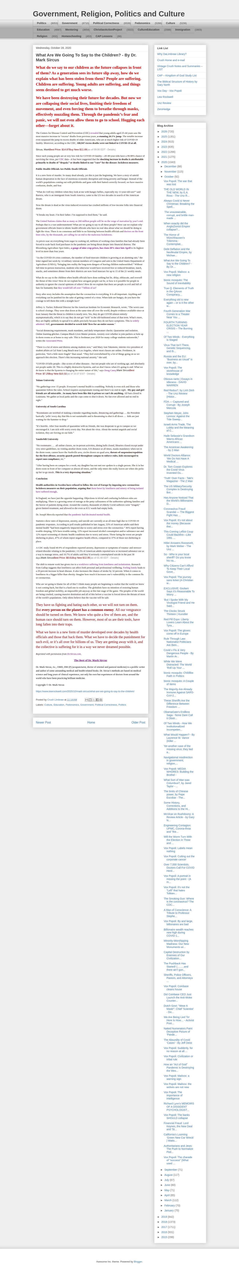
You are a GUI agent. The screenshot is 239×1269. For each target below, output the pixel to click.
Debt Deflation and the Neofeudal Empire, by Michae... (178, 252)
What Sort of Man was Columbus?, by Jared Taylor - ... (177, 783)
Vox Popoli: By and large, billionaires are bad (178, 923)
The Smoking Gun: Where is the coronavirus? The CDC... (179, 901)
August (168, 1174)
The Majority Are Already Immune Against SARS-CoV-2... (179, 692)
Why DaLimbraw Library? (172, 54)
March (168, 1200)
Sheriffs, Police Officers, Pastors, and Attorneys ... (178, 978)
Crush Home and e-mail (171, 60)
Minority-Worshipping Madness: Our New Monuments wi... (176, 944)
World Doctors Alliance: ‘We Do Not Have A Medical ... (177, 458)
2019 (164, 1216)
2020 (164, 162)
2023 (164, 146)
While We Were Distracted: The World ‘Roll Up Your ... (178, 664)
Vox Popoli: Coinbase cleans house (176, 988)
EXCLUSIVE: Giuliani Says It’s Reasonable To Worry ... (179, 591)
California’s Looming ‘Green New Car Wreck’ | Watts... (179, 1137)
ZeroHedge (163, 109)
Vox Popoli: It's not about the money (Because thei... (178, 523)
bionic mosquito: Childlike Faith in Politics (178, 674)
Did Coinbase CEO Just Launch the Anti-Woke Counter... (178, 997)
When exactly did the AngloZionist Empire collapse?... (177, 226)
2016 (164, 1232)
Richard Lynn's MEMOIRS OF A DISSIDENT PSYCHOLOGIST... (179, 1106)
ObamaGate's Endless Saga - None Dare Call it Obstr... (178, 715)
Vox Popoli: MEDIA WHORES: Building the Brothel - (178, 772)
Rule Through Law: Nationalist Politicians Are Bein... (177, 642)
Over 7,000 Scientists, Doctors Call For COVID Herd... (179, 867)
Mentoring (71, 29)
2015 (164, 1237)
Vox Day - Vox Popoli (169, 90)
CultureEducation (149, 29)
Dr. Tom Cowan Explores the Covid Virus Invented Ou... (178, 470)
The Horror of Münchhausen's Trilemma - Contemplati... (174, 239)
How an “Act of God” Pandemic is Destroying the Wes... (179, 1067)
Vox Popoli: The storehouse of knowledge (173, 370)
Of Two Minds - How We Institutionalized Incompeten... (178, 726)
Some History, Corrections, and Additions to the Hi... (177, 805)
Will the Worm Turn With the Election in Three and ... (178, 840)
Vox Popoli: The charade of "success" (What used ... (178, 1160)
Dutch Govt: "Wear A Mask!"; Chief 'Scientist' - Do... (179, 1009)
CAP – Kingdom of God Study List (177, 75)
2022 (164, 151)
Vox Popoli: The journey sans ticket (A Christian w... (178, 580)
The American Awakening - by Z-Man (178, 449)
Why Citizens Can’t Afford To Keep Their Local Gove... (178, 568)
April (167, 1195)
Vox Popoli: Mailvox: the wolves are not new (178, 1085)
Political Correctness (106, 23)
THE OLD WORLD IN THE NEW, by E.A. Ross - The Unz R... (177, 192)
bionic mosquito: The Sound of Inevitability (177, 282)
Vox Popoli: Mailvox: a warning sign (176, 1077)
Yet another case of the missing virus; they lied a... (178, 749)
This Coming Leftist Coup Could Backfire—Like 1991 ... (178, 534)
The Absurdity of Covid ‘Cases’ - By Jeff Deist (178, 1041)
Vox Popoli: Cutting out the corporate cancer (179, 858)
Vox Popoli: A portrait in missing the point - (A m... (177, 879)
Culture (170, 23)
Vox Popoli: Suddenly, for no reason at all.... (178, 1050)
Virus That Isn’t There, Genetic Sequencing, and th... (177, 348)
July (167, 1179)
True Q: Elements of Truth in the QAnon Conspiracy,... (179, 291)
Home (91, 722)
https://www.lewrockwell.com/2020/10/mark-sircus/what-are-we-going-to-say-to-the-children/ (85, 691)
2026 (164, 131)
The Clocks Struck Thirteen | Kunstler (176, 612)
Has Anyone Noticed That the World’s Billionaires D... (178, 500)
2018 (164, 1221)
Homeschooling (71, 36)
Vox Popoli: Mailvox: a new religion (176, 273)
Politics (41, 23)
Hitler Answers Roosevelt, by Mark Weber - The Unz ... (179, 546)
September (171, 1169)
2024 (164, 141)
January (169, 1210)
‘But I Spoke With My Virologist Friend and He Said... (179, 603)
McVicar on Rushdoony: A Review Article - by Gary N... (179, 817)
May (167, 1190)
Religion (42, 36)
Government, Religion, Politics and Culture (109, 14)
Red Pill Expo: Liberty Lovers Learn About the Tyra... (179, 622)
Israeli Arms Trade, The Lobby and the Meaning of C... (179, 427)
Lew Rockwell (165, 96)
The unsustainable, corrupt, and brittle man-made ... (179, 215)
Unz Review (164, 103)
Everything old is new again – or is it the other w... (179, 302)
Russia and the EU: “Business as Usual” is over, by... (178, 359)
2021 (164, 156)
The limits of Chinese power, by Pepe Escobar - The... (176, 794)
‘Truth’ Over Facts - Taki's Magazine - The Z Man (178, 480)
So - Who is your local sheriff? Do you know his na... (177, 557)
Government (69, 23)
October (169, 176)
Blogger (138, 1261)
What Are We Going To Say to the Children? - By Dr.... (178, 263)
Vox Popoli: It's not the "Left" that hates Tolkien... (177, 890)
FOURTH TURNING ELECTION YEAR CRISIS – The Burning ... (178, 327)
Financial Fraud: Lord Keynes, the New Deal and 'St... (178, 1126)
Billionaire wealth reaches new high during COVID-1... (178, 932)
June (167, 1184)
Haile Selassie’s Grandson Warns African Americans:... (179, 439)
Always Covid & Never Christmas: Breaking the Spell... (179, 203)
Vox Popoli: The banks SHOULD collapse (177, 1116)
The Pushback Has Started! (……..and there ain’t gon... (176, 966)
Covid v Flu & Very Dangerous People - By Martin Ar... (179, 653)
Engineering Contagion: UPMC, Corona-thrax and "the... (177, 828)
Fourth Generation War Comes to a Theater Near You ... (177, 314)
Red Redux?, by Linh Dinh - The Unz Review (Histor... (179, 393)
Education (43, 29)
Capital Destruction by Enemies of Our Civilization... (176, 955)
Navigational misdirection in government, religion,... (178, 760)
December (170, 166)
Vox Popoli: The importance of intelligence (173, 1095)
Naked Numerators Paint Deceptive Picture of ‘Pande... (178, 1031)
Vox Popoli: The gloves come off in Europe (177, 632)
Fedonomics (142, 23)
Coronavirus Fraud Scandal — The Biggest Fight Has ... (179, 512)
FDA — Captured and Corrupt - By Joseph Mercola (177, 405)
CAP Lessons (104, 36)
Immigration (182, 29)
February (170, 1205)
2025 (164, 136)
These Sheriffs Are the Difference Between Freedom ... (177, 703)
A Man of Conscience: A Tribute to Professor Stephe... (177, 913)
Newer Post (43, 722)
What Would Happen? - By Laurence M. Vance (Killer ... (179, 737)
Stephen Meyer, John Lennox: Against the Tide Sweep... (177, 416)
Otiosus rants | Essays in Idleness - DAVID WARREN (178, 382)
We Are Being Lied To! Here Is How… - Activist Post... (179, 1020)
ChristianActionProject (108, 29)
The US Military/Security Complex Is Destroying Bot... (178, 489)
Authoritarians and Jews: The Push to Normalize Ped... (178, 1149)
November (170, 171)
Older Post (138, 722)
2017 (164, 1227)
